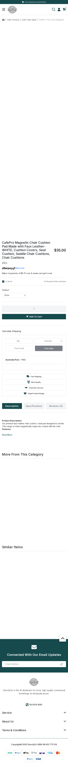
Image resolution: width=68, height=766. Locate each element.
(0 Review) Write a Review (55, 281)
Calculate (48, 348)
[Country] (49, 341)
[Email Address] (34, 664)
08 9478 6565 (34, 704)
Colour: (5, 290)
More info (13, 268)
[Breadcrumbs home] (3, 19)
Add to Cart (34, 316)
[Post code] (19, 348)
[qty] (19, 341)
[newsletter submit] (61, 664)
